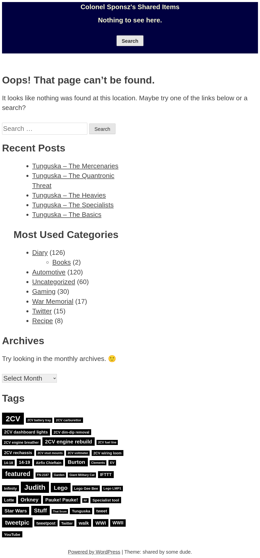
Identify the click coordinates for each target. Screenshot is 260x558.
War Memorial (52, 301)
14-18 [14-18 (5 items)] (8, 463)
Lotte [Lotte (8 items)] (9, 500)
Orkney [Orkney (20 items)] (30, 500)
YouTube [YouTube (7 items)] (12, 534)
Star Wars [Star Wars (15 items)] (16, 510)
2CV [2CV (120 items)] (13, 418)
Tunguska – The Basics (67, 214)
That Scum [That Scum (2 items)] (60, 511)
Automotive (49, 272)
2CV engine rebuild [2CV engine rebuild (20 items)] (68, 441)
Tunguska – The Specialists (73, 205)
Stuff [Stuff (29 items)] (40, 510)
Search (130, 41)
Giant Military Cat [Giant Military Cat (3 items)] (81, 475)
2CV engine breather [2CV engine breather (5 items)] (21, 442)
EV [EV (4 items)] (112, 463)
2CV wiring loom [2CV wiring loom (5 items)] (107, 453)
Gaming (44, 291)
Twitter (42, 311)
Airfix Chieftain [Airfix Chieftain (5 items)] (48, 463)
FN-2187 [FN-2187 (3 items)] (43, 475)
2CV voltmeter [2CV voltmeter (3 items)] (78, 453)
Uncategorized (53, 282)
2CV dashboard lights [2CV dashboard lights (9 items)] (26, 432)
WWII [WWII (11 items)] (117, 523)
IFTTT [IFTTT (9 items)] (106, 474)
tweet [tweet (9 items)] (101, 511)
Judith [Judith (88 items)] (34, 487)
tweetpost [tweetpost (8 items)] (45, 523)
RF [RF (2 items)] (85, 500)
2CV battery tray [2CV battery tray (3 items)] (39, 420)
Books (61, 262)
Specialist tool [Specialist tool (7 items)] (105, 500)
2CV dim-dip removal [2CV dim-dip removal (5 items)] (71, 432)
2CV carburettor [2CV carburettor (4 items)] (68, 420)
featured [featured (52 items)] (17, 473)
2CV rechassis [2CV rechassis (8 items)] (18, 452)
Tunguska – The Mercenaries (75, 166)
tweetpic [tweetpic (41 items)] (17, 522)
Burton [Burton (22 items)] (76, 462)
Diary (40, 252)
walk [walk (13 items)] (84, 523)
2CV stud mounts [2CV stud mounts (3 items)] (50, 453)
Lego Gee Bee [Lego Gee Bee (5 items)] (86, 488)
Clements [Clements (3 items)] (98, 463)
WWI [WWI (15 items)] (100, 523)
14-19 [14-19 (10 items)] (24, 462)
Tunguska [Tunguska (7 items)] (81, 511)
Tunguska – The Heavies (69, 195)
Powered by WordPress (94, 552)
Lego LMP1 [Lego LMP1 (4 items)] (112, 488)
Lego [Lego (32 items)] (61, 487)
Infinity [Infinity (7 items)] (10, 488)
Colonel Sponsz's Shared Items (130, 7)
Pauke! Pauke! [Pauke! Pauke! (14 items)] (61, 500)
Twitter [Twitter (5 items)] (67, 523)
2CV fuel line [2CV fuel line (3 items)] (107, 442)
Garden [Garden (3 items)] (59, 475)
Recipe (42, 321)
